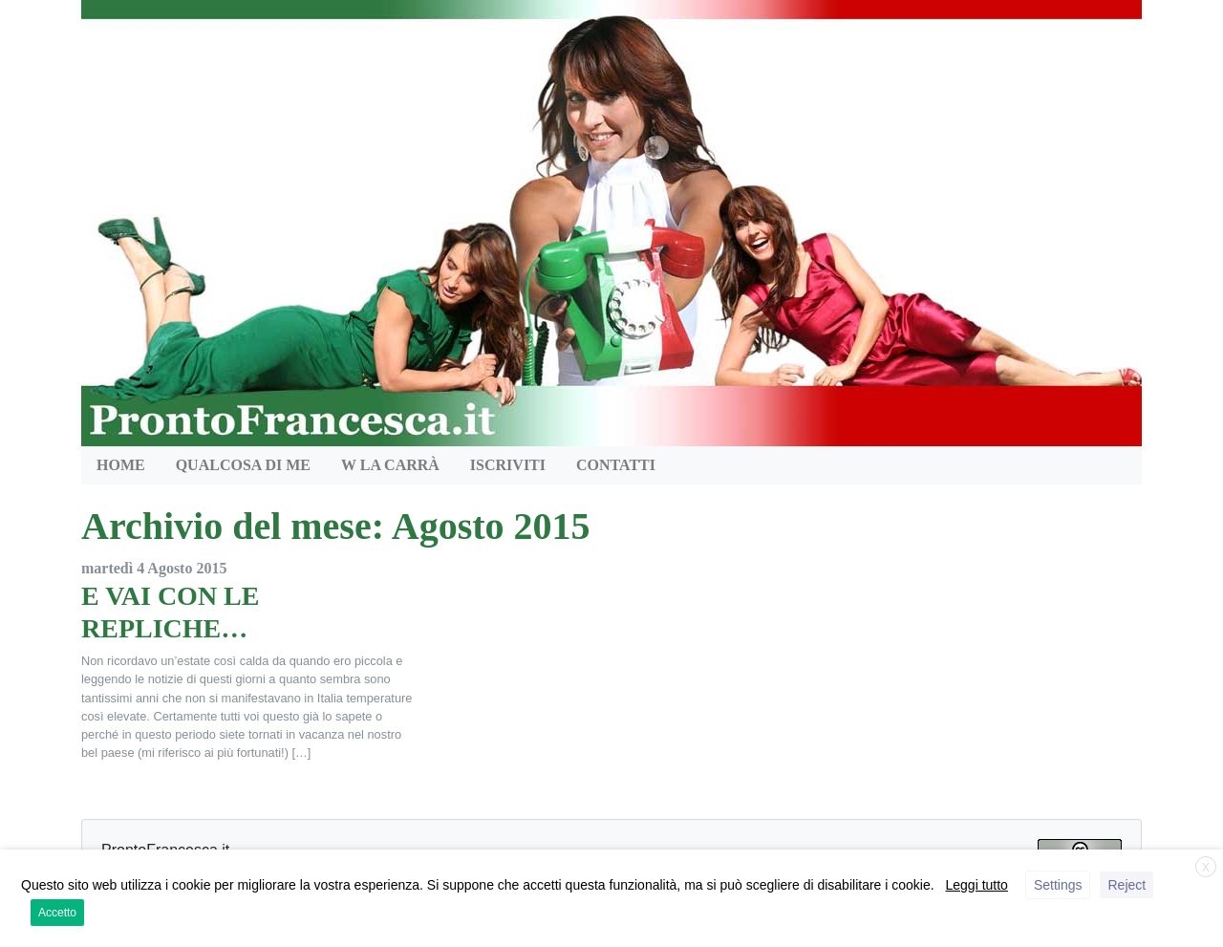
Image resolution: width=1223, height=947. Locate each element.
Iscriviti (508, 465)
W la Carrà (390, 465)
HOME (121, 465)
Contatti (615, 465)
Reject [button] (1126, 885)
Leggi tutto (977, 885)
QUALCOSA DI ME (243, 465)
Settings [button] (1058, 885)
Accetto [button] (57, 912)
